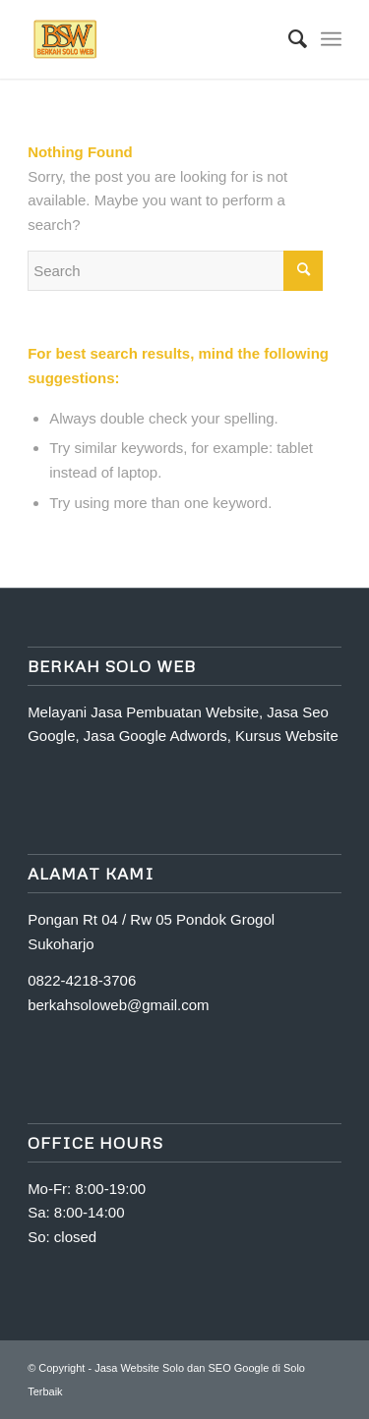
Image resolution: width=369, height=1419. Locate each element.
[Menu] (331, 39)
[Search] (288, 39)
